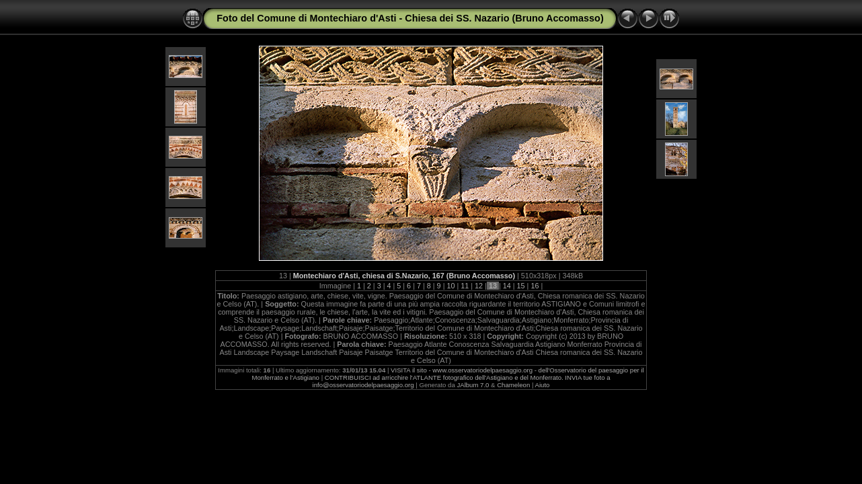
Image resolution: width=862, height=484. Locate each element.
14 (507, 286)
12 (479, 286)
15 (521, 286)
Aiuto (542, 385)
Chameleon (513, 385)
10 (450, 286)
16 (534, 286)
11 (465, 286)
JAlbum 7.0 (473, 385)
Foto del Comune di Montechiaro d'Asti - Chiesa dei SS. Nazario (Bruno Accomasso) (410, 18)
